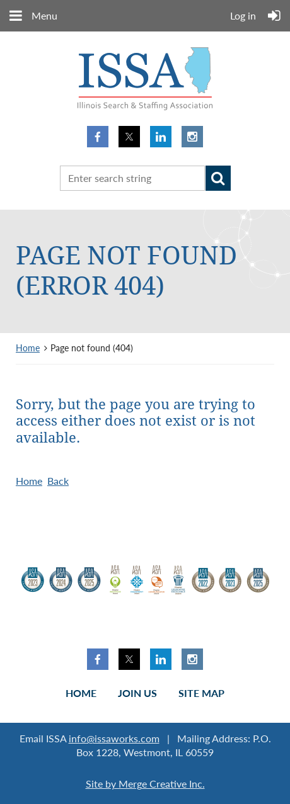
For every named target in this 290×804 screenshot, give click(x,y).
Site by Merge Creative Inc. (145, 784)
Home (28, 348)
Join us (137, 693)
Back (58, 481)
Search (218, 178)
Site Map (201, 693)
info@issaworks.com (114, 738)
